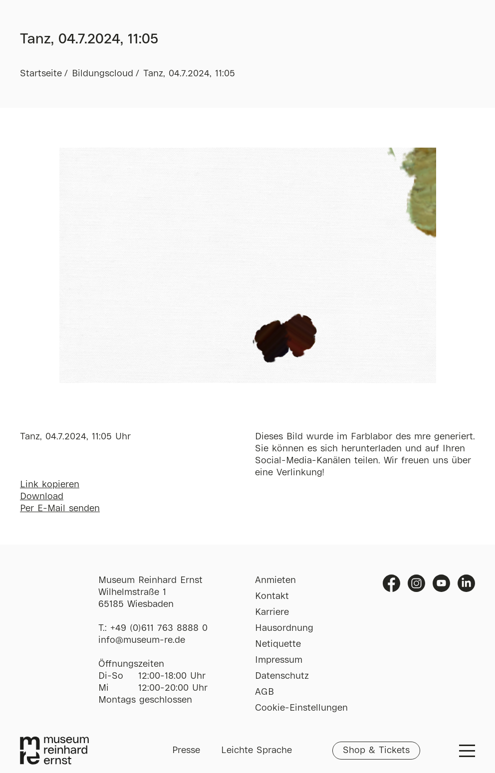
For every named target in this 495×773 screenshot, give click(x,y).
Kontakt (272, 596)
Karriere (272, 612)
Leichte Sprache (256, 751)
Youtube (441, 583)
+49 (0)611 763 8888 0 (159, 628)
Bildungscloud (102, 74)
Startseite (41, 74)
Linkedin (466, 583)
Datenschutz (282, 676)
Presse (186, 751)
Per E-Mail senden (60, 509)
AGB (264, 692)
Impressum (278, 660)
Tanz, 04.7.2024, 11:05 (189, 74)
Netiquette (278, 644)
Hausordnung (284, 628)
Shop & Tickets (376, 751)
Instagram (416, 583)
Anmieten (275, 580)
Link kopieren (49, 485)
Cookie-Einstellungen (301, 708)
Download (41, 497)
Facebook (391, 583)
